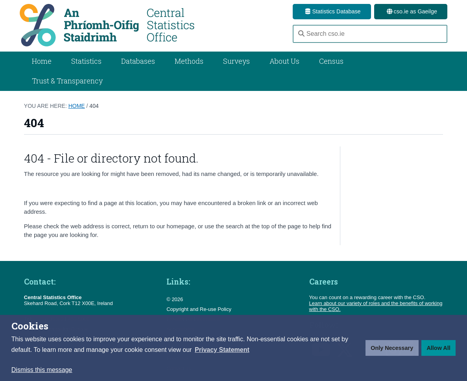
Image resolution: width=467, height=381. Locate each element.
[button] (222, 350)
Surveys (236, 61)
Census (331, 61)
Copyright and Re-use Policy (198, 309)
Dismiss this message (41, 369)
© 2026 (174, 299)
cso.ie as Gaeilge (410, 11)
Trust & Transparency (67, 80)
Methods (189, 61)
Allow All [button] (438, 348)
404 (93, 106)
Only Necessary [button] (392, 348)
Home (42, 61)
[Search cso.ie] (370, 34)
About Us (284, 61)
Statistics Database (331, 11)
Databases (138, 61)
